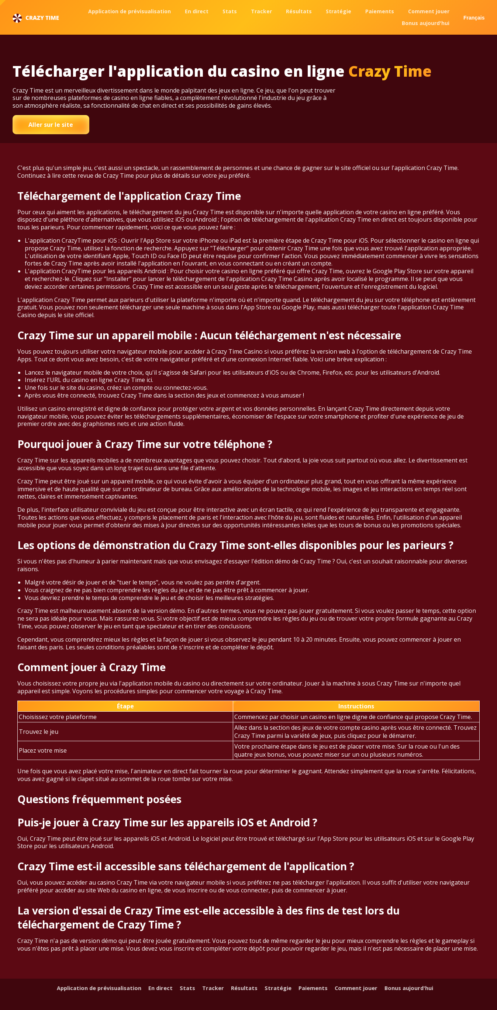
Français (474, 18)
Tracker (261, 11)
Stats (229, 11)
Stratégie (338, 11)
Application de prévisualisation (129, 11)
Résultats (299, 11)
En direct (196, 11)
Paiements (379, 11)
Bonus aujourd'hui (425, 23)
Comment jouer (428, 11)
